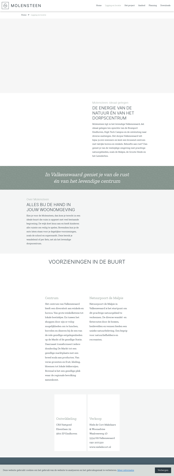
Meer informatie (125, 470)
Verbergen (163, 470)
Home (23, 15)
